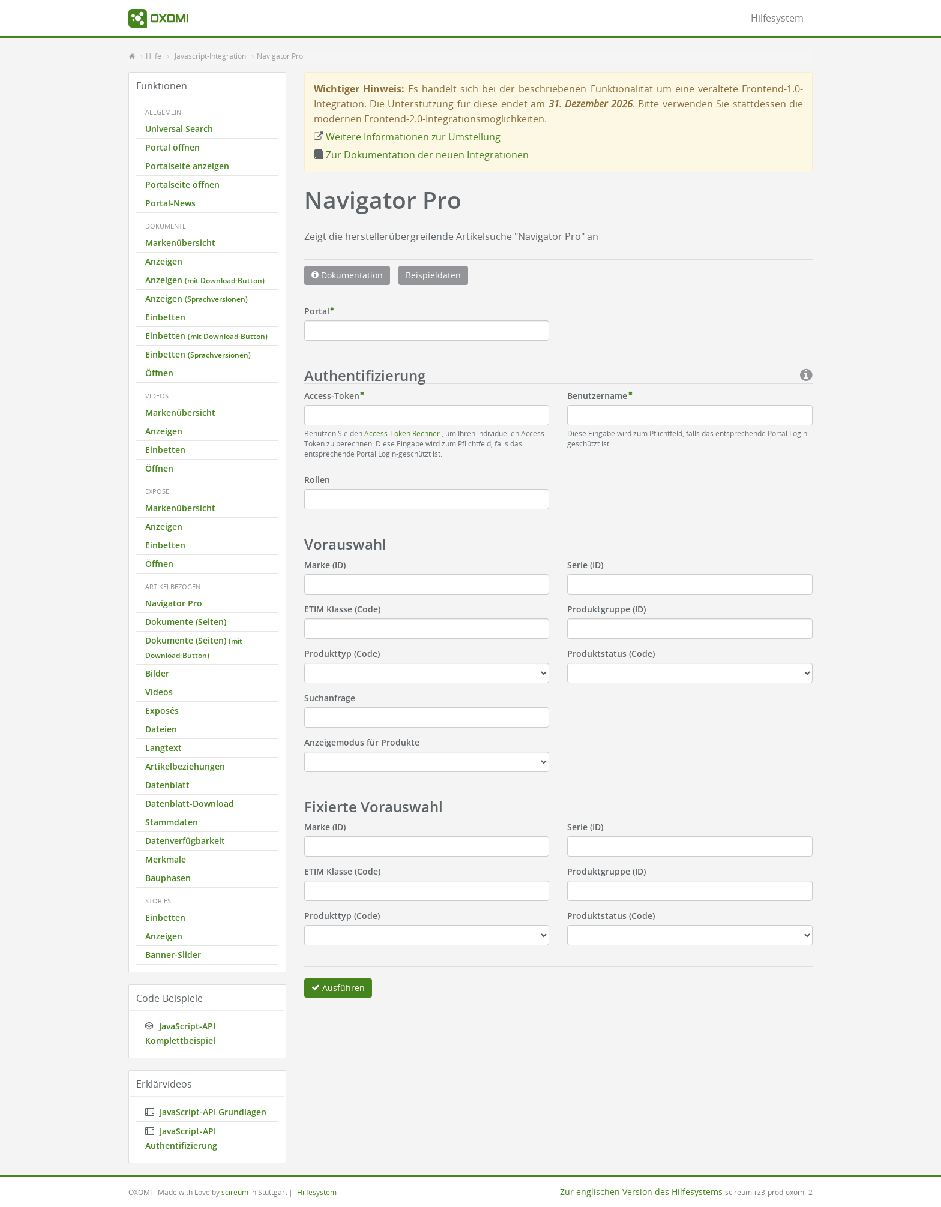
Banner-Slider (173, 954)
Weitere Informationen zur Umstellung (407, 136)
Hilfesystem (777, 18)
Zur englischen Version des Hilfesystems (641, 1191)
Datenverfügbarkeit (185, 840)
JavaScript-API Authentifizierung (181, 1138)
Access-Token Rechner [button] (403, 433)
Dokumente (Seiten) (185, 621)
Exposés (162, 710)
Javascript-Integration (210, 56)
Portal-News (170, 203)
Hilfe (153, 56)
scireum (234, 1192)
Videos (159, 692)
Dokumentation (347, 275)
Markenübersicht (180, 242)
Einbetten (165, 317)
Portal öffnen (172, 147)
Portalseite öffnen (182, 184)
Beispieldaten (433, 275)
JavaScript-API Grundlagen (205, 1112)
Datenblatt (167, 785)
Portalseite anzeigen (187, 166)
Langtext (163, 747)
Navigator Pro (280, 56)
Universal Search (179, 128)
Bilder (157, 673)
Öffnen (159, 373)
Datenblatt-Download (189, 803)
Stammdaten (171, 822)
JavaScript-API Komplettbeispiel (180, 1033)
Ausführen (338, 987)
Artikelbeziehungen (185, 766)
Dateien (161, 729)
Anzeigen (163, 261)
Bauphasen (168, 878)
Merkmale (165, 859)
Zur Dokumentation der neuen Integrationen (421, 154)
